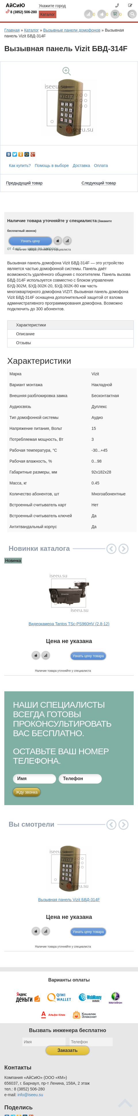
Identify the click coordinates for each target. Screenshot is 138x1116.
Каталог (47, 14)
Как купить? (20, 165)
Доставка (81, 165)
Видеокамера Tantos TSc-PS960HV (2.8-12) (69, 624)
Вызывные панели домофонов (71, 30)
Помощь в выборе (52, 165)
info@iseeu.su (30, 1094)
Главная (12, 30)
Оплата (101, 165)
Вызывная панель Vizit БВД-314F (69, 899)
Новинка (13, 560)
